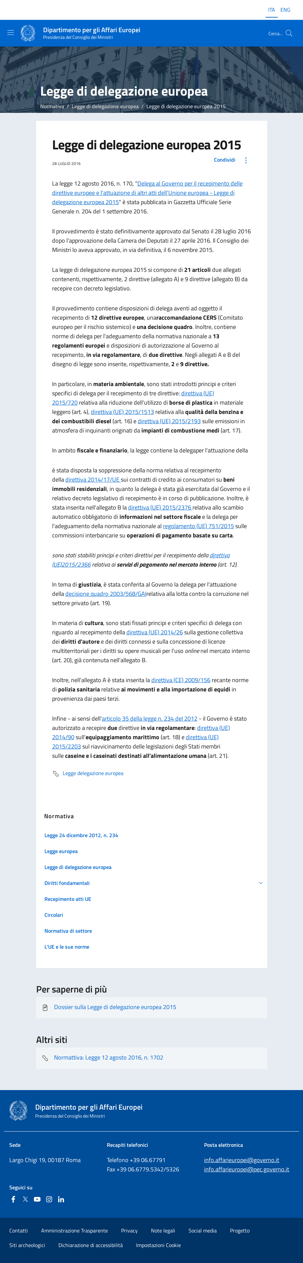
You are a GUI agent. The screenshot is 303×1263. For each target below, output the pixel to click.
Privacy (129, 1230)
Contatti (18, 1230)
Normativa (52, 106)
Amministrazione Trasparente (74, 1230)
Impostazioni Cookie (158, 1245)
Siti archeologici (27, 1245)
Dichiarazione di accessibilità (90, 1245)
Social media (203, 1230)
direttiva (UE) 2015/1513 (122, 411)
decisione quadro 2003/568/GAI (105, 593)
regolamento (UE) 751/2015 (198, 525)
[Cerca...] (289, 33)
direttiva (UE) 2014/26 (154, 632)
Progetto (240, 1230)
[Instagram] (49, 1199)
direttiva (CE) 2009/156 (180, 679)
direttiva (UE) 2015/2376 (160, 507)
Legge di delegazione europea (105, 106)
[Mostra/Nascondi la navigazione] (11, 33)
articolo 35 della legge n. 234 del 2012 (149, 718)
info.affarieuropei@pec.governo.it (246, 1169)
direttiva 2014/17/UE (93, 479)
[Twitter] (25, 1199)
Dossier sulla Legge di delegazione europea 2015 (108, 1007)
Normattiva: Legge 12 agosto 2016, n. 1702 (102, 1058)
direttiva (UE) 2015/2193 (169, 421)
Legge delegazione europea (87, 773)
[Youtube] (37, 1199)
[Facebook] (13, 1199)
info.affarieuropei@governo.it (241, 1159)
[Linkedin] (61, 1199)
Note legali (163, 1230)
